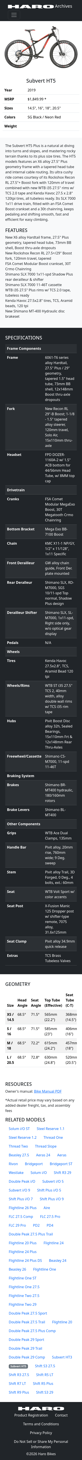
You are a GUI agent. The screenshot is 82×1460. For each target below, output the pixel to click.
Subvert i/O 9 (19, 1190)
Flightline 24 (54, 1243)
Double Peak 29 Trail (25, 1348)
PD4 (50, 1225)
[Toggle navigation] (14, 15)
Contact (63, 1415)
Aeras (61, 1155)
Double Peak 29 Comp (27, 1357)
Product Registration (31, 1415)
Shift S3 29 (44, 1392)
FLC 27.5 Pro (50, 1216)
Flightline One (44, 1269)
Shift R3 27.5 (19, 1374)
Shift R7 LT (17, 1383)
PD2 (36, 1225)
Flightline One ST (23, 1278)
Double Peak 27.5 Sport (28, 1313)
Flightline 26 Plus (23, 1207)
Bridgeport (34, 1163)
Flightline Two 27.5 (24, 1295)
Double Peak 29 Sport (26, 1339)
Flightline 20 (62, 1322)
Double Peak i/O (22, 1181)
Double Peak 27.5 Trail (27, 1322)
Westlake (16, 1172)
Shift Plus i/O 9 (52, 1199)
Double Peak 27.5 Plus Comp (32, 1330)
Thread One (53, 1137)
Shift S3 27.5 (45, 1366)
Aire (47, 1207)
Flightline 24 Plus (23, 1251)
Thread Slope (46, 1146)
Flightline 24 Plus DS (25, 1260)
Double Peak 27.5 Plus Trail (31, 1234)
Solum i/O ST (19, 1128)
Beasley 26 (17, 1269)
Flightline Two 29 (23, 1304)
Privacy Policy (43, 1432)
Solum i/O (39, 1172)
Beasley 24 (57, 1260)
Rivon (13, 1163)
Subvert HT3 (62, 1357)
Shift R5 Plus (43, 1383)
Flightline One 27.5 (24, 1286)
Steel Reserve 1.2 (23, 1137)
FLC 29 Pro (17, 1225)
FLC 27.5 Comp (21, 1216)
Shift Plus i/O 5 (49, 1190)
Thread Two (18, 1146)
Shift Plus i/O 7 (21, 1199)
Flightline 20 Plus (23, 1243)
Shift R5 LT (44, 1374)
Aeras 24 (43, 1155)
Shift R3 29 (62, 1172)
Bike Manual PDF (47, 1091)
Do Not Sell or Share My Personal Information (41, 1444)
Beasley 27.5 (19, 1155)
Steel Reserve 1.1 (51, 1128)
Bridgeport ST (61, 1163)
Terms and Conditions (43, 1423)
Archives (40, 6)
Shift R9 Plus (19, 1392)
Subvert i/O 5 (53, 1181)
